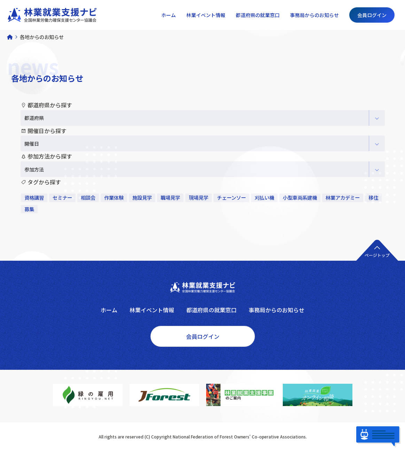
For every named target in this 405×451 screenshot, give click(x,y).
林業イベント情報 (205, 15)
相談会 (88, 197)
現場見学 (198, 197)
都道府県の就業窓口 (258, 15)
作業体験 (114, 197)
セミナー (62, 197)
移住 (373, 197)
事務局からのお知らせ (314, 15)
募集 (29, 209)
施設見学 (142, 197)
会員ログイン (372, 15)
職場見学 (170, 197)
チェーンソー (231, 197)
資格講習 (34, 197)
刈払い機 (264, 197)
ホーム (168, 15)
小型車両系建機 (300, 197)
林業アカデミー (343, 197)
